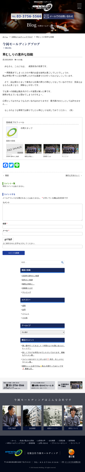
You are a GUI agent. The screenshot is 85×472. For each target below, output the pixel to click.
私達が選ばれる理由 (25, 440)
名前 (5, 223)
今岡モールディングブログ (22, 37)
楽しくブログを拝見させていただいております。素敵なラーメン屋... (43, 353)
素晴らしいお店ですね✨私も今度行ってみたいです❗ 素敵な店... (42, 367)
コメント (6, 202)
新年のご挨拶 (27, 280)
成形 (24, 305)
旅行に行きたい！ (73, 175)
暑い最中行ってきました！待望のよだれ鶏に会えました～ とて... (43, 347)
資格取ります (47, 156)
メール (6, 230)
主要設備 (62, 440)
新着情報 (31, 443)
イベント (20, 152)
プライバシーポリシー (58, 443)
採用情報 (72, 440)
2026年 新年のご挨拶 (12, 156)
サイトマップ (75, 443)
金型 (77, 152)
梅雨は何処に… (29, 156)
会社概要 (51, 440)
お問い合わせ (42, 443)
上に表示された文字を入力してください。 (19, 243)
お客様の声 (40, 440)
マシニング (65, 156)
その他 (19, 60)
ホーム (5, 37)
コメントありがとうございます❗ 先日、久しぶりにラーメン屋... (43, 360)
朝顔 (7, 175)
